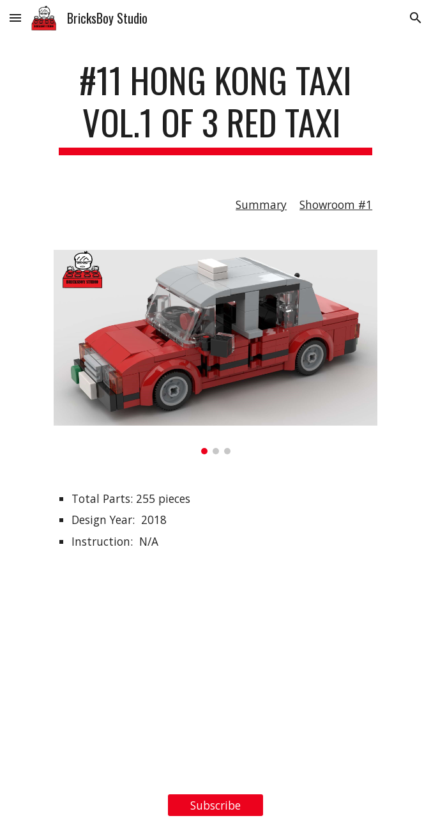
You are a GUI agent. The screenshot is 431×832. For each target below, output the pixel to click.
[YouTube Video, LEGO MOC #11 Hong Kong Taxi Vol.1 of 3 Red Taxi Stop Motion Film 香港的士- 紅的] (215, 675)
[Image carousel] (215, 352)
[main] (215, 107)
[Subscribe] (215, 805)
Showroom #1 (335, 204)
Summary (261, 204)
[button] (15, 17)
